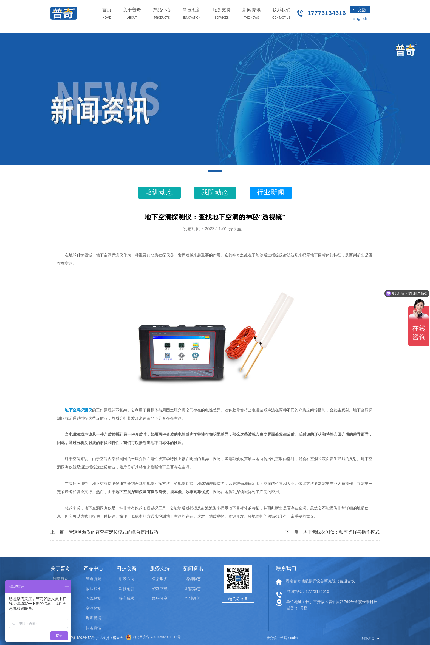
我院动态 (193, 589)
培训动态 (193, 579)
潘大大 (118, 638)
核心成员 (126, 598)
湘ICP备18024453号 (79, 638)
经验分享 (160, 598)
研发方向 (126, 579)
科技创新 (126, 589)
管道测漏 (93, 579)
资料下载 (160, 589)
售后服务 (160, 579)
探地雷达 (93, 628)
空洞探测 (93, 608)
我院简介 (60, 579)
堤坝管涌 (93, 618)
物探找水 (93, 589)
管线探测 (93, 598)
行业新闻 (193, 598)
